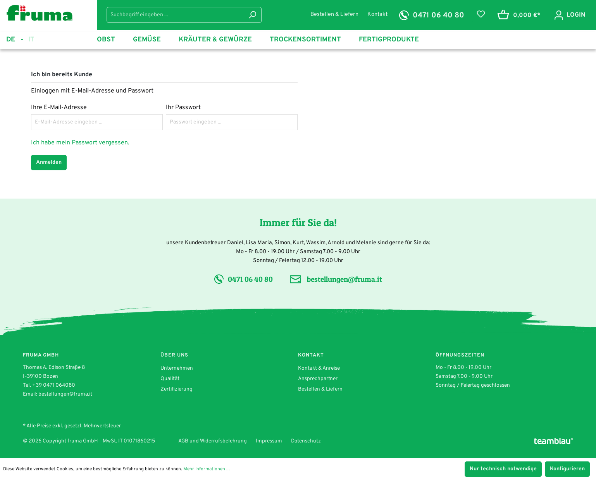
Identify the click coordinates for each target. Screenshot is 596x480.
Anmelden (49, 162)
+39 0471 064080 (53, 385)
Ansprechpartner (318, 378)
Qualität (169, 378)
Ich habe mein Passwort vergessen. (80, 143)
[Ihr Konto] (569, 15)
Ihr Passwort (183, 107)
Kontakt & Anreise (319, 368)
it (31, 39)
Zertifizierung (176, 389)
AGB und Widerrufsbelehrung (212, 441)
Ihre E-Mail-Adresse (59, 107)
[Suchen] (252, 15)
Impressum (269, 441)
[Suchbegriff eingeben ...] (175, 15)
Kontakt (377, 14)
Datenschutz (306, 441)
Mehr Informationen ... (206, 469)
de (14, 40)
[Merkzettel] (481, 14)
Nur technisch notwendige (503, 469)
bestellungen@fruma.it (344, 279)
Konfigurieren (567, 469)
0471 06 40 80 (438, 15)
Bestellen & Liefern (335, 14)
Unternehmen (176, 368)
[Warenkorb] (517, 15)
